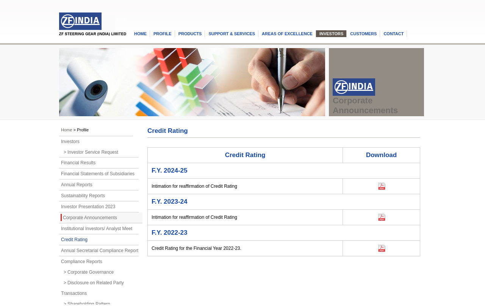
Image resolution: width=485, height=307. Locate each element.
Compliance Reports (81, 261)
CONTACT (393, 33)
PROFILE (162, 33)
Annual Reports (76, 184)
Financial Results (78, 162)
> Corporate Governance (87, 272)
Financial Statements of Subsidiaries (98, 173)
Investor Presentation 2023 (88, 206)
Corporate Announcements (90, 217)
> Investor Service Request (89, 152)
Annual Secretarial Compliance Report (99, 250)
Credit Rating (74, 239)
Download (357, 185)
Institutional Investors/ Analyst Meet (96, 228)
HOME (140, 33)
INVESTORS (331, 33)
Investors (70, 141)
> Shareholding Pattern (85, 304)
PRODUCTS (190, 33)
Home (66, 130)
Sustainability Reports (83, 195)
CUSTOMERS (363, 33)
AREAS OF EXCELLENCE (287, 33)
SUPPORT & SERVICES (231, 33)
